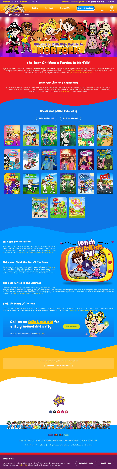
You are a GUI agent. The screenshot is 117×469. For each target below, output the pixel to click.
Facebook (29, 294)
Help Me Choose (70, 118)
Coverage (49, 8)
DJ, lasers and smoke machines (78, 73)
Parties (35, 8)
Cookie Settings (86, 463)
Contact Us (65, 8)
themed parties (73, 71)
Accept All (106, 463)
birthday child (50, 267)
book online (40, 333)
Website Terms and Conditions (81, 445)
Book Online (110, 2)
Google (22, 294)
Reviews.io (39, 294)
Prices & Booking (85, 8)
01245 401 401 (97, 2)
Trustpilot (16, 294)
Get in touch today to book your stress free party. (32, 252)
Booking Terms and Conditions (58, 445)
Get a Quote (71, 326)
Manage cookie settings (58, 366)
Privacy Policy (41, 445)
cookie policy (19, 465)
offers (46, 250)
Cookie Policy (29, 445)
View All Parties (46, 118)
